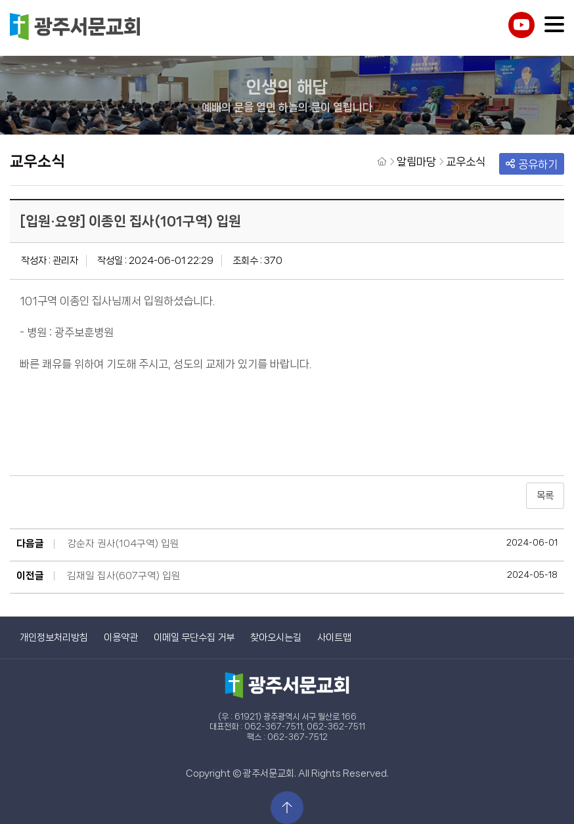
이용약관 (121, 637)
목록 (545, 495)
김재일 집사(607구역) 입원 (124, 575)
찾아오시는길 (275, 637)
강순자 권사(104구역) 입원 (123, 543)
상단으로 (287, 807)
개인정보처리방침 (54, 637)
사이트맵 (334, 637)
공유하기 (532, 164)
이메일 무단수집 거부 (194, 637)
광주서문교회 (75, 28)
